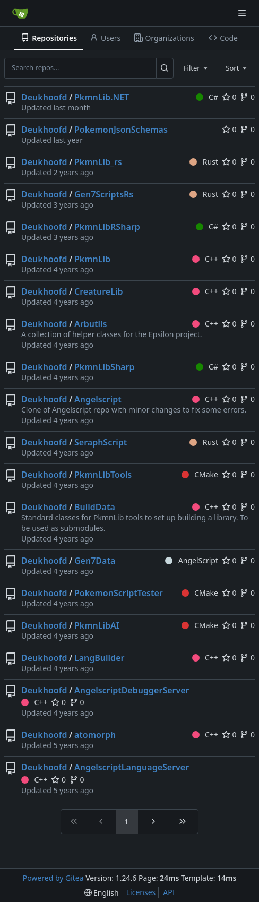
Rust (203, 162)
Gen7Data (94, 560)
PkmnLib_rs (98, 162)
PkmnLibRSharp (107, 226)
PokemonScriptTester (118, 593)
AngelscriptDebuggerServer (131, 690)
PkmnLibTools (103, 474)
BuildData (94, 507)
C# (207, 97)
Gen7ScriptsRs (103, 194)
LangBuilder (99, 657)
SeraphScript (100, 442)
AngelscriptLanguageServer (131, 767)
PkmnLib (92, 259)
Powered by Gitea (53, 878)
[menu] (101, 893)
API (169, 892)
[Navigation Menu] (243, 13)
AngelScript (191, 560)
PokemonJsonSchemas (121, 129)
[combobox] (196, 68)
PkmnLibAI (96, 625)
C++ (205, 259)
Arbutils (90, 324)
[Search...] (165, 68)
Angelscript (98, 399)
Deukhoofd (44, 97)
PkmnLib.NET (101, 97)
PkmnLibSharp (104, 367)
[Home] (20, 13)
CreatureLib (98, 291)
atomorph (95, 734)
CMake (200, 474)
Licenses (141, 892)
